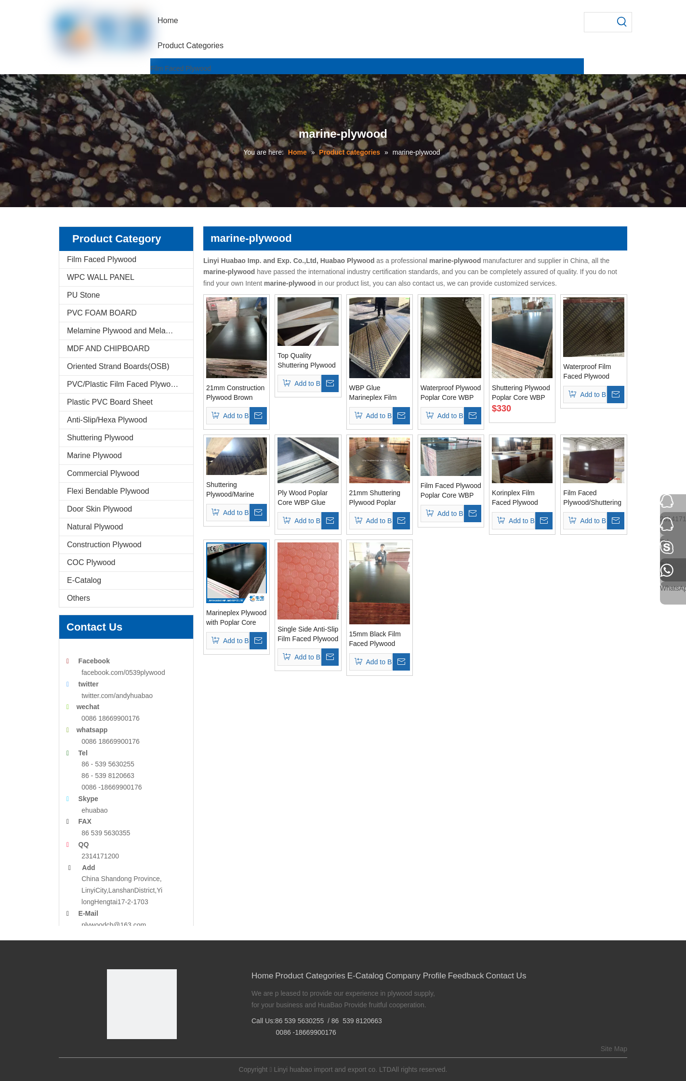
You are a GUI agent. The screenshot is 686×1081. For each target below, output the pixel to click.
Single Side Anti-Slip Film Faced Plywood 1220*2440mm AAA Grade (307, 634)
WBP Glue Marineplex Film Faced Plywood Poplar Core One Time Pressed (374, 393)
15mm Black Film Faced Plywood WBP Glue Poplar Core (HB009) (375, 639)
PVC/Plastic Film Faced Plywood (123, 384)
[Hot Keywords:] (622, 22)
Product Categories (310, 975)
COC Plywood (91, 562)
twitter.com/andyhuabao (117, 695)
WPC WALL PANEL (100, 277)
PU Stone (83, 295)
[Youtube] (158, 1055)
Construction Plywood (104, 544)
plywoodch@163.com (113, 925)
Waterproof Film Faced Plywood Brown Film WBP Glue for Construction (588, 372)
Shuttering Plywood (100, 438)
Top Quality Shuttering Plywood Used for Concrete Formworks (306, 361)
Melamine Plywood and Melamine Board (130, 331)
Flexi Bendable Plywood (108, 491)
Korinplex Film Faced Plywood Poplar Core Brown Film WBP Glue (520, 498)
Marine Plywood (94, 455)
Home (262, 975)
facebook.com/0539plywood (123, 672)
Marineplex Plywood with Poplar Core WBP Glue (236, 618)
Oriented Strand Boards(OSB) (118, 366)
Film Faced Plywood (180, 68)
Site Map (614, 1049)
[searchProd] (598, 22)
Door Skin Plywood (99, 509)
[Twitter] (143, 1055)
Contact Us (506, 975)
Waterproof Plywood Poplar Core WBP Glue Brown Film (451, 393)
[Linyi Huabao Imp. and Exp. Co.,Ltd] (142, 1004)
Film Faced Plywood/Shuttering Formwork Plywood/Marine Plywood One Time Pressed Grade (592, 498)
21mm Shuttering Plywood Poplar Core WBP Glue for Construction (378, 498)
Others (78, 598)
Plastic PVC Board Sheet (110, 402)
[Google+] (128, 1055)
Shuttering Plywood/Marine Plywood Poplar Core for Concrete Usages (233, 490)
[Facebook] (113, 1055)
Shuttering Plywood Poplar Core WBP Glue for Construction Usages (521, 393)
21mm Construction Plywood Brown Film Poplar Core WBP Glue (235, 393)
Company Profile (415, 975)
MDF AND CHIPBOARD (108, 348)
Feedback (466, 975)
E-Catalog (84, 580)
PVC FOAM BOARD (102, 313)
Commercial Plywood (103, 473)
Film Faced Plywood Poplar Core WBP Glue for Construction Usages (451, 491)
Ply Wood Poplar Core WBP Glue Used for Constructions (302, 498)
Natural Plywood (95, 527)
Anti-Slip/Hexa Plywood (107, 420)
